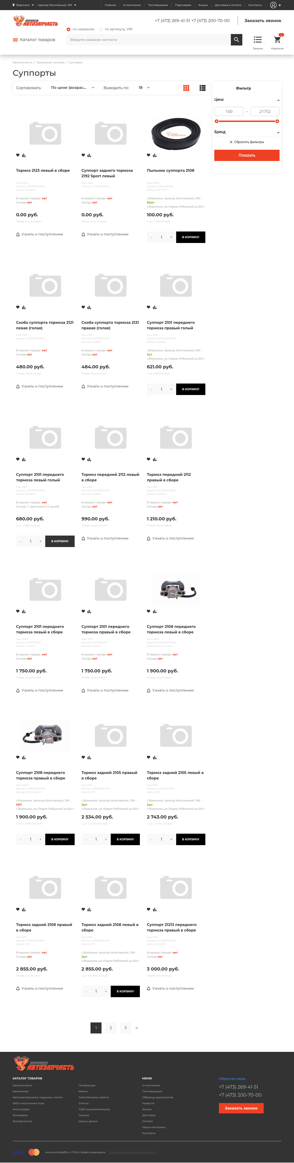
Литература (87, 1085)
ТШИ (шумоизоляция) (94, 1109)
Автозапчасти (22, 1085)
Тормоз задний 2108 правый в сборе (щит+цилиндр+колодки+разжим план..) (45, 928)
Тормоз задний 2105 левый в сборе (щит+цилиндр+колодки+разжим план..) (176, 776)
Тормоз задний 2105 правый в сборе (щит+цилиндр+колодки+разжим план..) (111, 776)
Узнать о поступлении (40, 234)
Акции (203, 5)
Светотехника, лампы (94, 1097)
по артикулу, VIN (115, 29)
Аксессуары (21, 1109)
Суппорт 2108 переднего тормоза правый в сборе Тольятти (40, 776)
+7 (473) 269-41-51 (172, 20)
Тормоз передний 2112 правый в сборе (169, 477)
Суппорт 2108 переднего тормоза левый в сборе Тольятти (171, 629)
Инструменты (22, 1121)
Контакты (255, 5)
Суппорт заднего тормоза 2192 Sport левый (107, 173)
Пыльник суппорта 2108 (170, 170)
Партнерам (183, 5)
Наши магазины (153, 1127)
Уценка (84, 1115)
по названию (80, 29)
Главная (110, 5)
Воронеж (23, 5)
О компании (132, 5)
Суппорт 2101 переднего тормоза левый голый (40, 477)
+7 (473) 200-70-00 (210, 20)
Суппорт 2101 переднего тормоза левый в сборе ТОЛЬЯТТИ (40, 629)
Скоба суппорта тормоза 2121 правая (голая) (110, 325)
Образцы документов (157, 1097)
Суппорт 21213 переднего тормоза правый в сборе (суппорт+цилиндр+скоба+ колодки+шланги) (174, 928)
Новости (148, 1103)
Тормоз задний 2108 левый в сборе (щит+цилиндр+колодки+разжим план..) (111, 928)
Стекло (83, 1103)
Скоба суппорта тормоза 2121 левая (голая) (45, 325)
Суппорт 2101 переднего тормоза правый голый (171, 325)
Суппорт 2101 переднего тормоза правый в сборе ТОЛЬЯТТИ (106, 629)
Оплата (147, 1121)
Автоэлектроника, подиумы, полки (37, 1097)
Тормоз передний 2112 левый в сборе (110, 477)
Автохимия (20, 1091)
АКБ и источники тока (28, 1103)
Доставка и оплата (228, 5)
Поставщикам (158, 5)
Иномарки (20, 1115)
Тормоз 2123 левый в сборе (43, 170)
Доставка (148, 1115)
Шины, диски (88, 1121)
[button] (72, 87)
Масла (83, 1091)
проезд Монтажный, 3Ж (55, 5)
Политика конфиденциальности (132, 1152)
